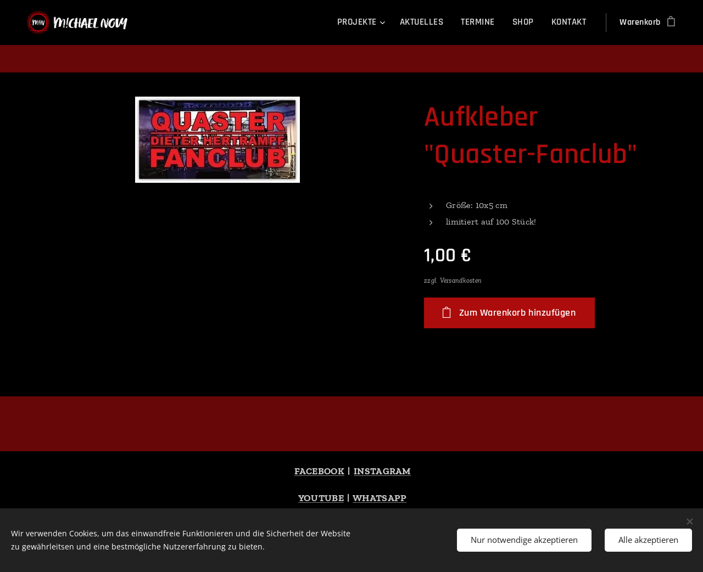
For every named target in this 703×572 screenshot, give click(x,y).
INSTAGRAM (382, 471)
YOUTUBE (321, 498)
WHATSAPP (379, 498)
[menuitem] (367, 22)
